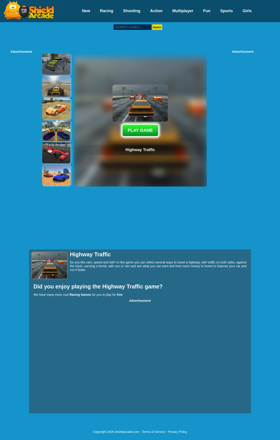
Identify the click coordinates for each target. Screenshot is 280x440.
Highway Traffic (123, 286)
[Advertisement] (140, 35)
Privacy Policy (177, 432)
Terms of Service (153, 432)
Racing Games (80, 294)
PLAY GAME (140, 130)
